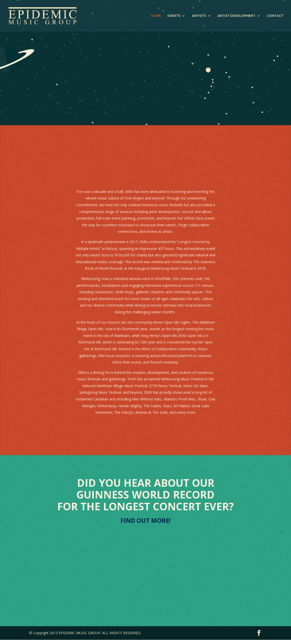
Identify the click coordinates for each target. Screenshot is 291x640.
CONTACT (275, 16)
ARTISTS (199, 16)
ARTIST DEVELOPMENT (236, 16)
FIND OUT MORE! (145, 521)
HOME (156, 16)
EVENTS (173, 16)
